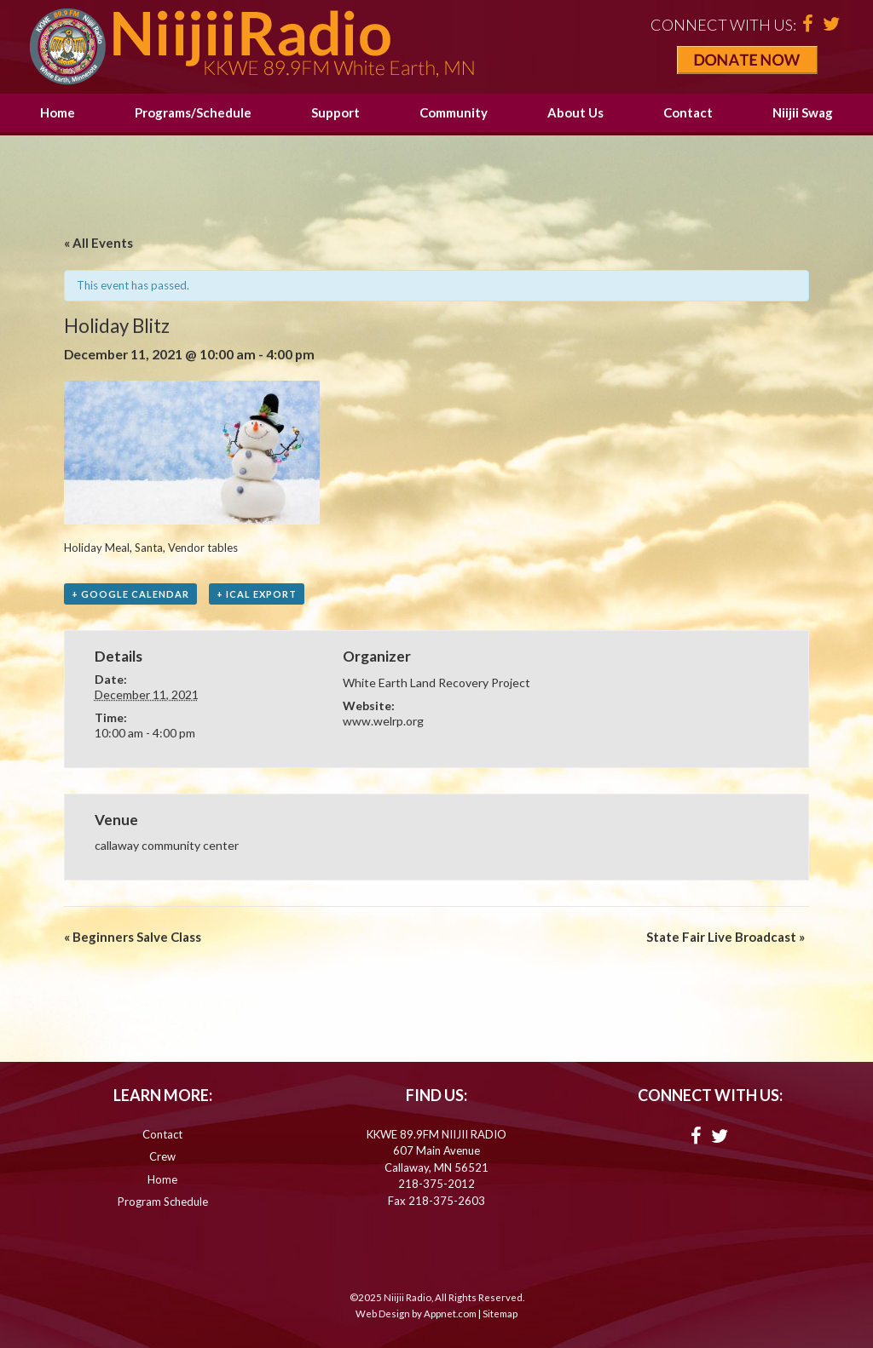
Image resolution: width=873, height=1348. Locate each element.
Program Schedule (163, 1201)
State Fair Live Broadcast (725, 936)
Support (335, 112)
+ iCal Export (257, 593)
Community (453, 112)
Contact (688, 112)
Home (57, 112)
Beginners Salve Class (132, 936)
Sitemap (500, 1313)
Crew (162, 1156)
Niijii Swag (802, 112)
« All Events (98, 242)
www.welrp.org (383, 721)
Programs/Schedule (193, 112)
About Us (575, 112)
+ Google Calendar (130, 593)
